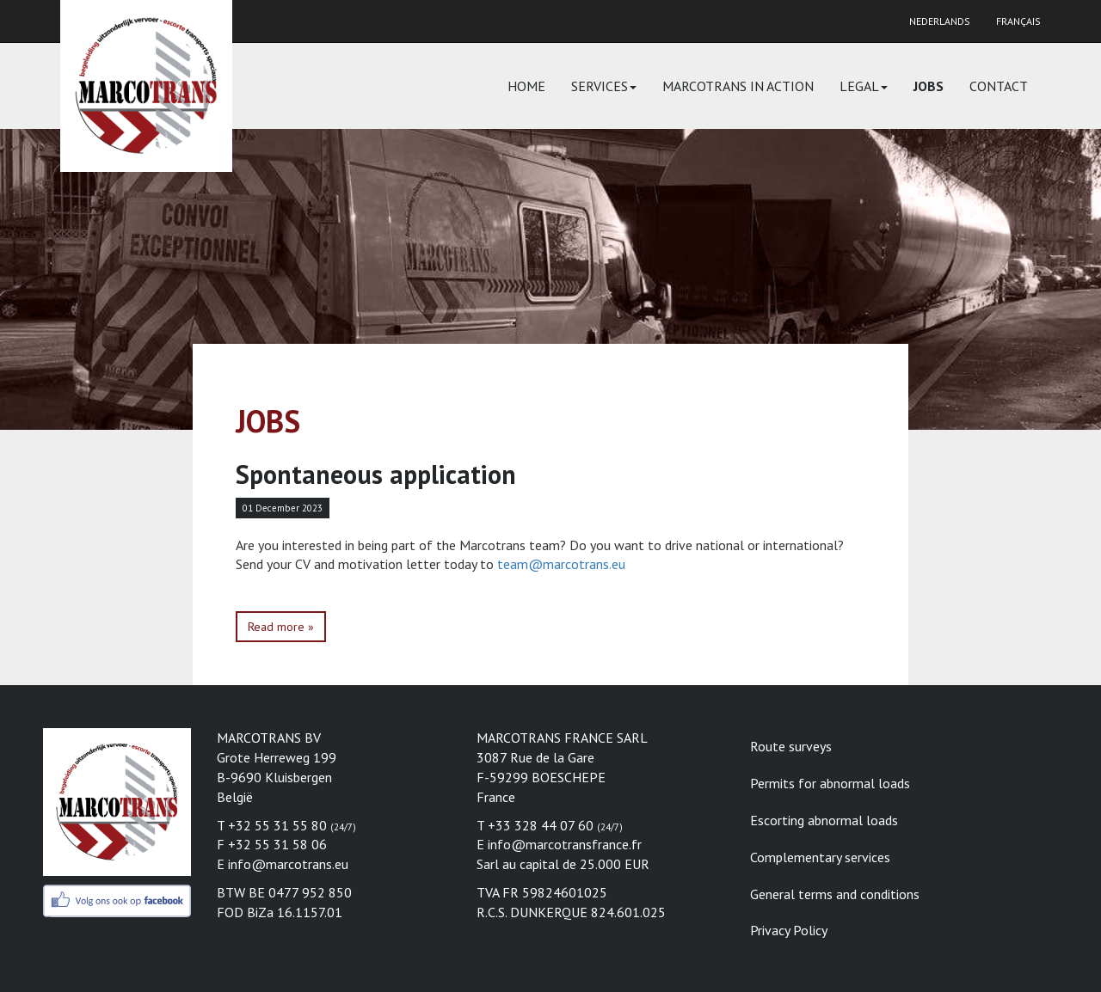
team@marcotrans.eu (561, 564)
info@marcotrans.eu (288, 864)
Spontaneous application (376, 474)
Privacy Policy (788, 930)
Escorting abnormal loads (824, 820)
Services (604, 86)
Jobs (928, 86)
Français (1018, 21)
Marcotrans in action (738, 86)
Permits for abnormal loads (830, 783)
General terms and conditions (835, 894)
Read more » (281, 626)
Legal (864, 86)
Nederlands (939, 21)
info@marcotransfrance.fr (565, 844)
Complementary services (820, 857)
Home (526, 86)
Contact (998, 86)
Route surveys (791, 746)
